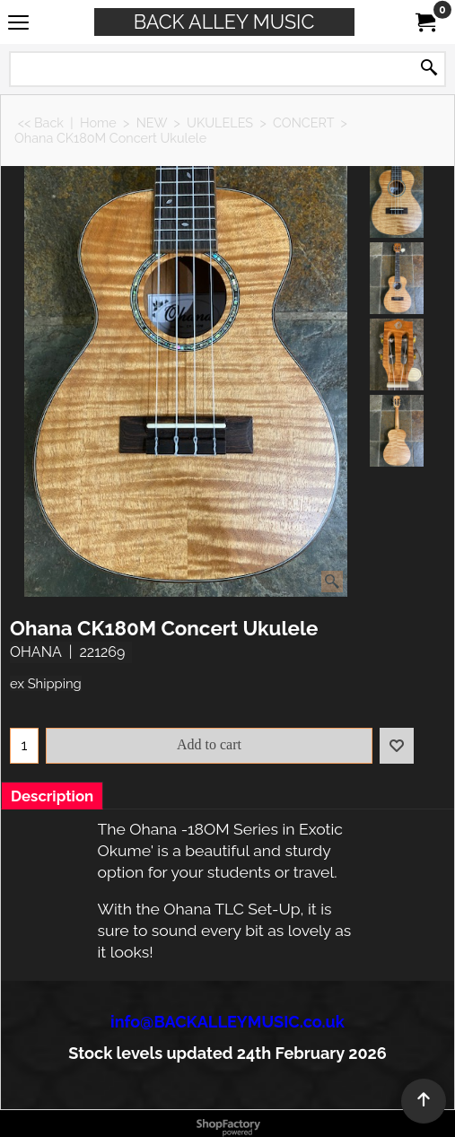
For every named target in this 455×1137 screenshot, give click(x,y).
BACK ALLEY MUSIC (224, 22)
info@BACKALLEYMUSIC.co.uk (227, 1021)
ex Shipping (46, 683)
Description (52, 796)
